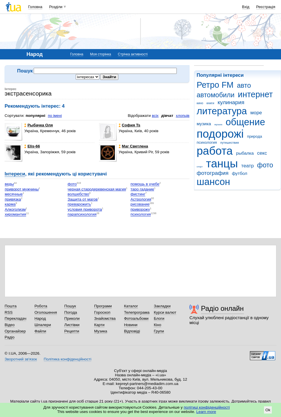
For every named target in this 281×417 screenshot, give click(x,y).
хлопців (182, 115)
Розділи (55, 7)
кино (200, 103)
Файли (40, 331)
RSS (9, 312)
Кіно (157, 325)
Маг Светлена (133, 146)
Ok (267, 410)
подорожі (220, 134)
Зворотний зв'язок (21, 359)
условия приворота (85, 209)
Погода (70, 312)
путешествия (229, 142)
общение (245, 122)
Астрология (140, 199)
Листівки (71, 325)
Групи (159, 331)
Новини (131, 325)
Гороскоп (102, 312)
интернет (255, 94)
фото (265, 165)
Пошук (70, 306)
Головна (35, 7)
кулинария (231, 102)
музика (204, 123)
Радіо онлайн (222, 308)
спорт (200, 166)
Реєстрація (265, 7)
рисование (139, 204)
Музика (100, 331)
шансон (213, 181)
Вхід (246, 7)
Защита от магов (83, 199)
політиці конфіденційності (207, 407)
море (256, 112)
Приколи (71, 318)
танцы (222, 163)
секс (262, 153)
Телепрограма (137, 312)
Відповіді (132, 331)
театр (247, 166)
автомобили (215, 95)
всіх (155, 115)
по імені (55, 115)
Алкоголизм (15, 209)
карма (10, 204)
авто (244, 85)
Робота (41, 306)
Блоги (159, 318)
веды (9, 184)
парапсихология (82, 214)
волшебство (78, 194)
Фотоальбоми (136, 318)
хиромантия (15, 214)
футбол (239, 173)
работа (215, 151)
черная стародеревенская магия (97, 189)
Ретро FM (215, 84)
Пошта (10, 306)
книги (210, 103)
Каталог (131, 306)
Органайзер (15, 331)
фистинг (137, 194)
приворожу (140, 209)
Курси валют (165, 312)
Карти (99, 325)
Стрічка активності (132, 54)
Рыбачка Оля (38, 125)
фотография (213, 173)
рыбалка (245, 153)
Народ (40, 318)
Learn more (206, 411)
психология (207, 142)
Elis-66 (32, 146)
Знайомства (105, 318)
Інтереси (15, 174)
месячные (13, 194)
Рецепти (71, 331)
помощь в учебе (144, 184)
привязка (13, 199)
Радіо (9, 337)
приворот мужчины (22, 189)
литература (222, 111)
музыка (218, 124)
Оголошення (46, 312)
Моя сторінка (100, 54)
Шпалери (43, 325)
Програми (103, 306)
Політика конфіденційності (67, 359)
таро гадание (142, 189)
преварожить (79, 204)
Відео (10, 325)
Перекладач (15, 318)
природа (254, 136)
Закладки (162, 306)
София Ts (129, 125)
